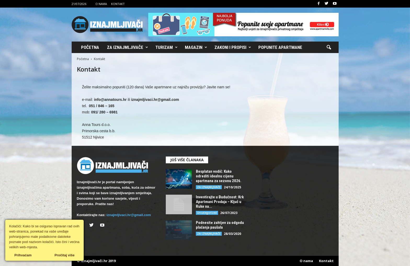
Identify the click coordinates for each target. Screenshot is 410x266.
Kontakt (118, 4)
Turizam (166, 47)
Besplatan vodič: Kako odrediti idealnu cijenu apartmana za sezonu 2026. (218, 176)
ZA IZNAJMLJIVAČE (208, 187)
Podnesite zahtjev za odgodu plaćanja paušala (220, 225)
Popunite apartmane (280, 47)
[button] (328, 47)
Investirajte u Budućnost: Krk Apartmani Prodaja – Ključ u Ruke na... (220, 202)
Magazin (196, 47)
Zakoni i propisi (232, 47)
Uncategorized (207, 213)
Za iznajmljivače (127, 47)
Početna (90, 47)
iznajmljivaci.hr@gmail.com (128, 215)
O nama (101, 4)
